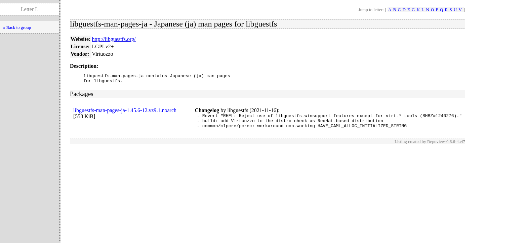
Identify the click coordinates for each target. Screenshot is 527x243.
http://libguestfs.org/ (114, 39)
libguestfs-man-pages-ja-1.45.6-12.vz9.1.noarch (124, 112)
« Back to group (17, 27)
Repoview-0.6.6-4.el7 (446, 146)
